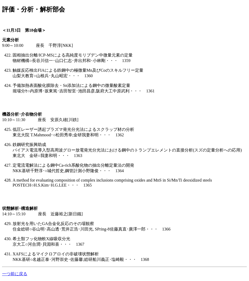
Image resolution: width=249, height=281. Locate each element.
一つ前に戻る (14, 274)
